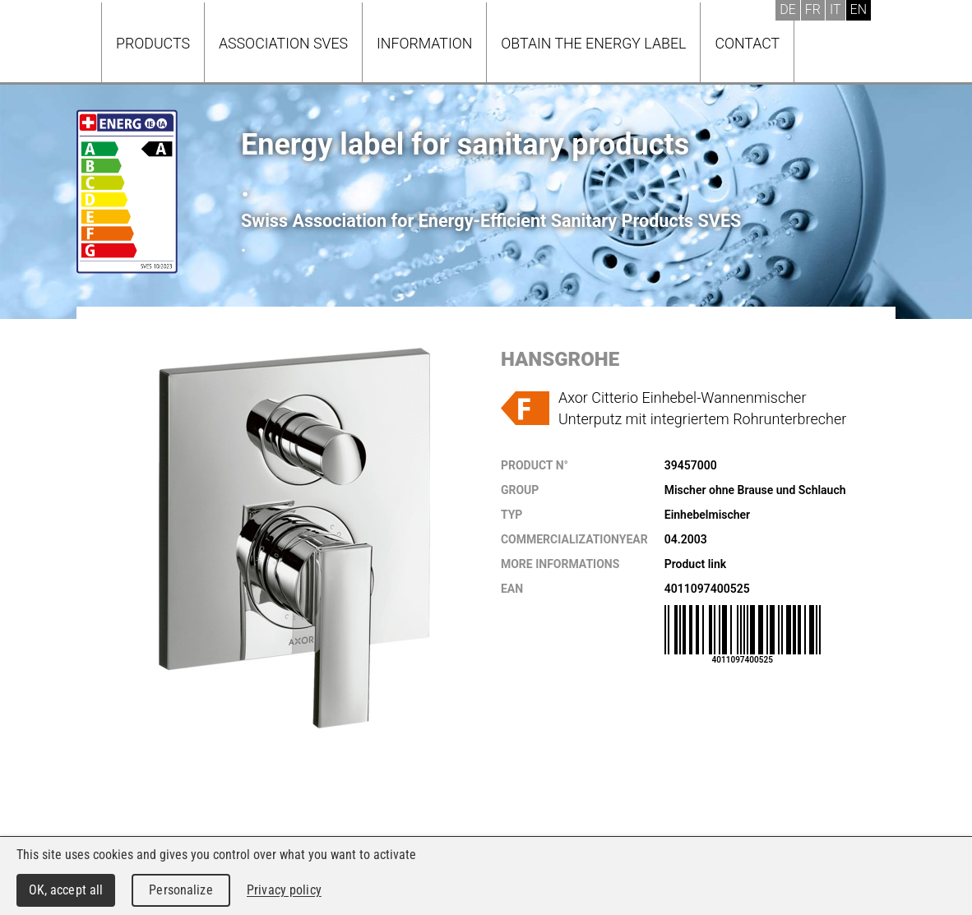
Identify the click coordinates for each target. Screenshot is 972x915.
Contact (747, 43)
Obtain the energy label (593, 43)
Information (424, 43)
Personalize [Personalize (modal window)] (180, 890)
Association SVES (283, 43)
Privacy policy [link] (284, 890)
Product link (695, 564)
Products (153, 43)
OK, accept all (66, 890)
